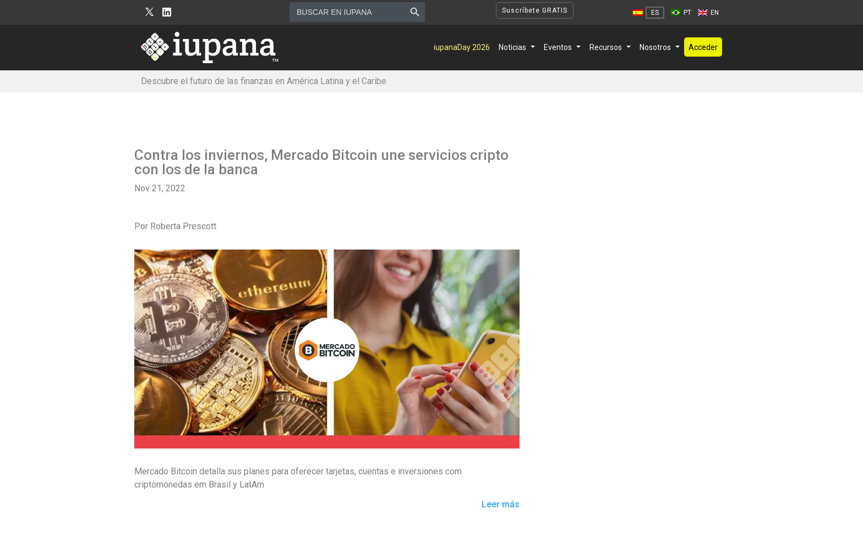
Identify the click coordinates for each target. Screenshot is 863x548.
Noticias (512, 47)
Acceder (703, 47)
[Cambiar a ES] (648, 12)
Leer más (501, 505)
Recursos (605, 47)
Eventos (558, 47)
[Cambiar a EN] (708, 12)
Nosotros (655, 47)
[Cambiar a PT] (681, 12)
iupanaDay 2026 (462, 47)
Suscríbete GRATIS (534, 10)
